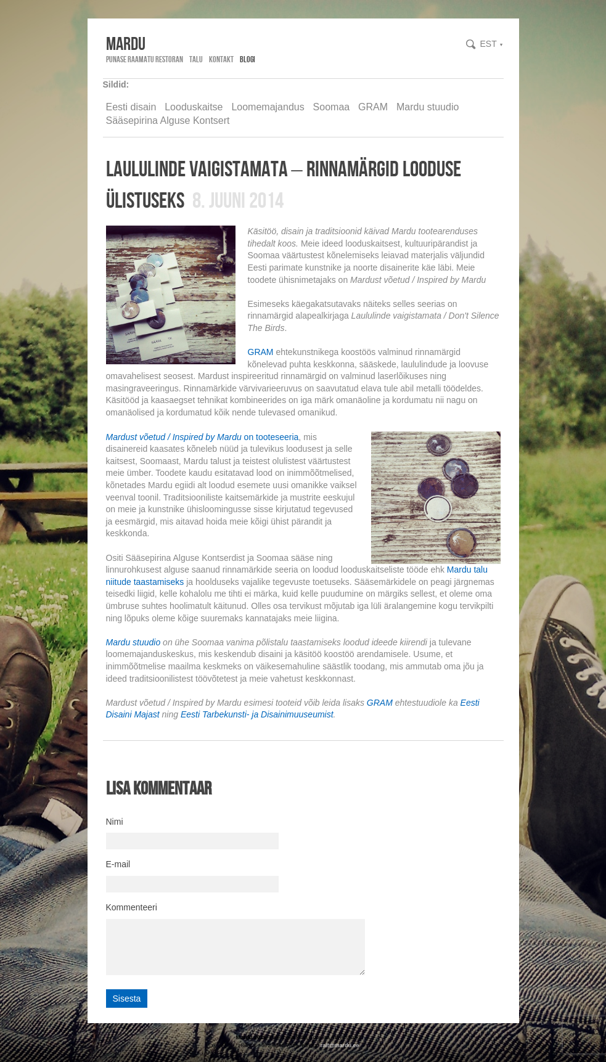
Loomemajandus (267, 107)
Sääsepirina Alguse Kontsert (168, 120)
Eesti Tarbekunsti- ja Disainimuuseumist (257, 714)
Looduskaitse (194, 107)
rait (325, 1045)
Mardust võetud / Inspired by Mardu (174, 437)
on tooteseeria (270, 437)
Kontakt (221, 59)
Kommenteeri (131, 907)
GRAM (373, 107)
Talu (196, 59)
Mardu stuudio (427, 107)
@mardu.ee (344, 1045)
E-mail (118, 864)
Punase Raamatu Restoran (144, 59)
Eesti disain (131, 107)
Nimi (114, 822)
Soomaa (331, 107)
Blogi (247, 59)
